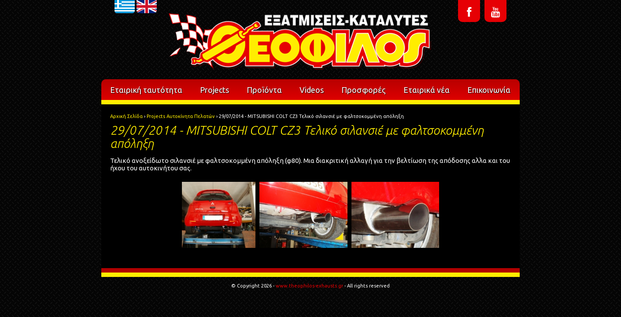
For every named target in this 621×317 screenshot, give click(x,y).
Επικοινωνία (488, 89)
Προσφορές (363, 89)
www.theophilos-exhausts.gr (309, 285)
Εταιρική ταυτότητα (146, 89)
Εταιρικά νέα (426, 89)
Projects (214, 89)
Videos (311, 89)
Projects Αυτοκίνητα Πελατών (181, 116)
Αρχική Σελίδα (126, 116)
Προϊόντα (264, 89)
